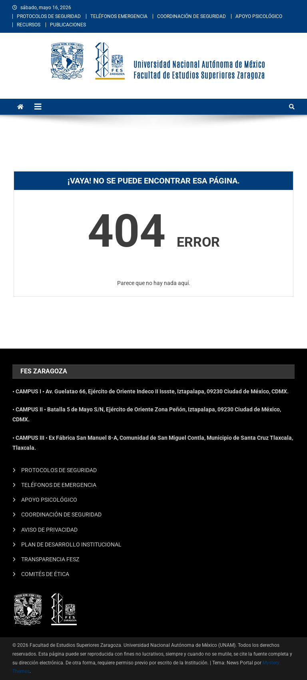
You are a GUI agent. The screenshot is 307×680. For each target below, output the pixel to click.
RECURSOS (28, 25)
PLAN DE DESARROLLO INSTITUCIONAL (71, 544)
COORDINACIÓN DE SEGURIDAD (191, 16)
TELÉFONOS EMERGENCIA (119, 16)
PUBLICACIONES (68, 25)
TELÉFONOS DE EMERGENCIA (58, 485)
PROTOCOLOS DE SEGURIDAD (49, 16)
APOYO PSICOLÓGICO (258, 16)
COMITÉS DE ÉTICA (45, 574)
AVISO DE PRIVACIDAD (49, 529)
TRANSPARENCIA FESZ (50, 559)
